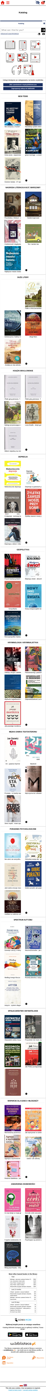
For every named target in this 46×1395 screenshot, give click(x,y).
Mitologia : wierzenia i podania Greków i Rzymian (22, 1279)
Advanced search (7, 34)
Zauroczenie (13, 1299)
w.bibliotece (9, 1350)
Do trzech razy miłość (15, 1312)
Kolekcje (16, 34)
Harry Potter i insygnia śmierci (17, 1283)
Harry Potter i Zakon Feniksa (17, 1284)
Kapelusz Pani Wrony (15, 1310)
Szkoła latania (13, 1295)
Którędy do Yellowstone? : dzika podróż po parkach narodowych (26, 1308)
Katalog (21, 23)
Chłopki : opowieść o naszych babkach (19, 1292)
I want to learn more (15, 1390)
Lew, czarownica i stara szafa (17, 1281)
